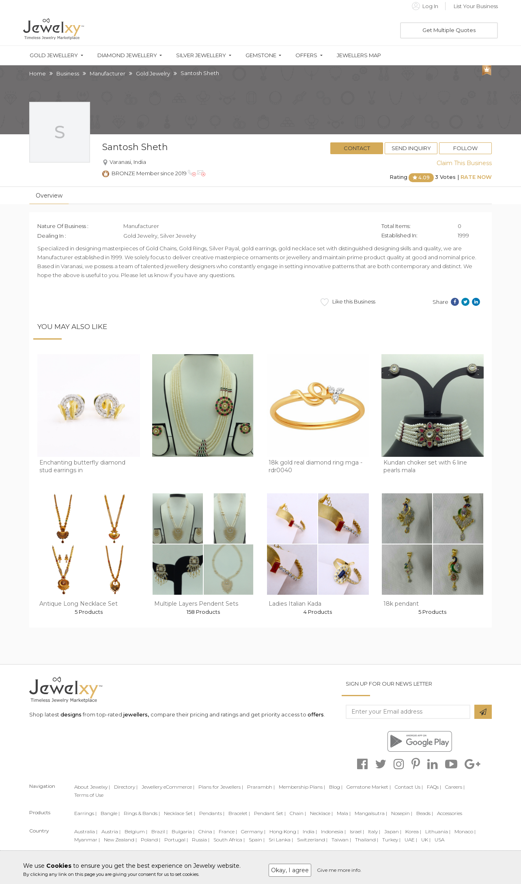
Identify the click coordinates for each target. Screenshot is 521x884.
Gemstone (260, 55)
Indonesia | (333, 831)
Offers (306, 55)
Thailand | (366, 840)
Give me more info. (339, 870)
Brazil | (159, 831)
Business (67, 73)
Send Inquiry (411, 148)
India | (310, 831)
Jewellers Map (359, 55)
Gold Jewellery (54, 55)
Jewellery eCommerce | (168, 787)
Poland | (150, 840)
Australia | (85, 831)
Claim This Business (464, 163)
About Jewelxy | (92, 787)
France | (228, 831)
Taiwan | (341, 840)
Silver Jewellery (201, 55)
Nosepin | (401, 813)
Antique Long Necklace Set (78, 603)
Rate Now (476, 177)
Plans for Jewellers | (220, 787)
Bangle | (110, 813)
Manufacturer (107, 73)
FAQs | (434, 787)
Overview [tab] (49, 195)
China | (206, 831)
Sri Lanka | (281, 840)
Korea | (413, 831)
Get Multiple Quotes (449, 30)
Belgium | (136, 831)
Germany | (253, 831)
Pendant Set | (270, 813)
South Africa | (229, 840)
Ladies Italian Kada (295, 603)
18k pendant (401, 603)
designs (71, 714)
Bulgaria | (183, 831)
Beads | (424, 813)
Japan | (392, 831)
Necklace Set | (179, 813)
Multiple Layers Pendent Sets (196, 603)
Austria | (111, 831)
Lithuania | (437, 831)
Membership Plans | (302, 787)
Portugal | (176, 840)
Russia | (200, 840)
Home (37, 73)
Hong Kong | (284, 831)
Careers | (455, 787)
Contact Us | (409, 787)
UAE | (411, 840)
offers (316, 714)
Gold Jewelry (153, 73)
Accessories (449, 813)
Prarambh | (261, 787)
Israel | (357, 831)
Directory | (126, 787)
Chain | (298, 813)
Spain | (257, 840)
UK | (426, 840)
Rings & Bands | (142, 813)
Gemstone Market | (369, 787)
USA (439, 840)
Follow (465, 148)
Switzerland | (312, 840)
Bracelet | (239, 813)
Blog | (335, 787)
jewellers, (136, 714)
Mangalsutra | (371, 813)
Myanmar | (87, 840)
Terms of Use (88, 795)
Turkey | (391, 840)
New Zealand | (120, 840)
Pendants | (211, 813)
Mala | (344, 813)
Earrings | (85, 813)
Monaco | (465, 831)
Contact (357, 148)
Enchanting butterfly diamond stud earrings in (82, 466)
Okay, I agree (290, 870)
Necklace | (321, 813)
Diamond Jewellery (127, 55)
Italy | (374, 831)
